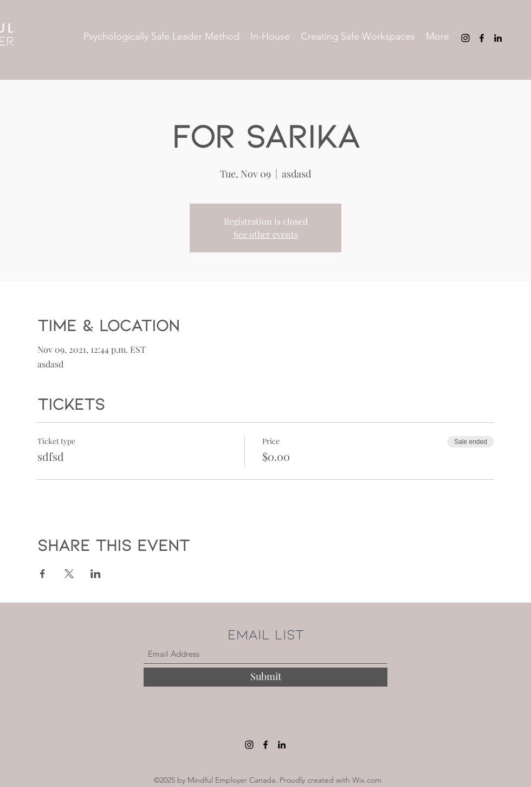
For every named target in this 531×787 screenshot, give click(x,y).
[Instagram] (465, 38)
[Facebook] (481, 38)
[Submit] (265, 677)
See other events (266, 234)
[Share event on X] (69, 573)
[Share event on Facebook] (42, 573)
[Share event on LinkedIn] (95, 573)
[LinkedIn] (498, 38)
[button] (161, 37)
